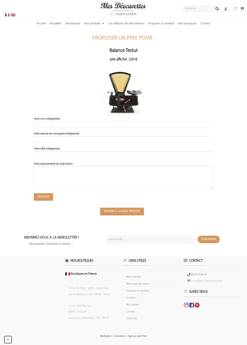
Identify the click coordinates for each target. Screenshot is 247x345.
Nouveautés (72, 23)
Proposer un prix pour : (123, 38)
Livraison (131, 297)
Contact (205, 23)
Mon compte (133, 276)
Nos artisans (133, 304)
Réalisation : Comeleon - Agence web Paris (123, 336)
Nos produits (94, 23)
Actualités (56, 23)
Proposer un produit (161, 23)
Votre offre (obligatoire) (123, 154)
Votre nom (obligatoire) (123, 124)
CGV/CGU (131, 318)
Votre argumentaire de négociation (123, 177)
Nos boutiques (187, 23)
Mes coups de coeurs (138, 283)
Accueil (41, 23)
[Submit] (217, 8)
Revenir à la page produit (122, 211)
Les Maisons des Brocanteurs (127, 23)
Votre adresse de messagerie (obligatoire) (123, 138)
